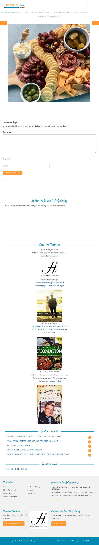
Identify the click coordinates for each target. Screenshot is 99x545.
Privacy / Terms (32, 493)
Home (5, 487)
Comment (8, 132)
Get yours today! (53, 381)
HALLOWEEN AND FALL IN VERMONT (24, 450)
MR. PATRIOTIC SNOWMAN (19, 446)
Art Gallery (7, 493)
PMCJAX (86, 541)
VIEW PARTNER (14, 523)
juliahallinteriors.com (49, 256)
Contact (29, 490)
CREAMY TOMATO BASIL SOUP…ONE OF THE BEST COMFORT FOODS (38, 454)
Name (6, 159)
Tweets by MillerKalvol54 (16, 469)
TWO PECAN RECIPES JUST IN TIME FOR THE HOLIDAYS (32, 441)
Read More (56, 500)
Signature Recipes (10, 496)
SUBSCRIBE (58, 523)
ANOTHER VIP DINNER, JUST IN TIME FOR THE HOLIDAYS (33, 437)
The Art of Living (33, 487)
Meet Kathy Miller (10, 490)
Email (6, 166)
